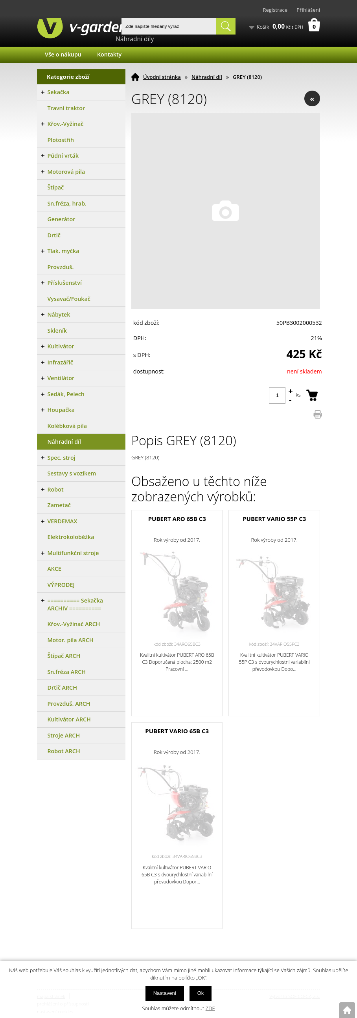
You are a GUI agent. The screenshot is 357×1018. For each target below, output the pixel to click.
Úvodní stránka (162, 76)
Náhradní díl (206, 76)
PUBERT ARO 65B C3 (177, 519)
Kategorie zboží (68, 76)
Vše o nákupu (63, 54)
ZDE (210, 1008)
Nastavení (165, 993)
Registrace (275, 9)
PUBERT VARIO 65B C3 (177, 731)
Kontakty (109, 54)
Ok (200, 993)
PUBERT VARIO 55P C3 (274, 519)
